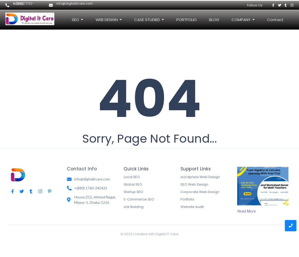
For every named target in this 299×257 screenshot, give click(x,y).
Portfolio (187, 199)
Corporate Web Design (200, 191)
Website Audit (192, 206)
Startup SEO (133, 191)
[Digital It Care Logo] (29, 19)
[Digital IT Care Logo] (18, 174)
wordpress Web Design (200, 177)
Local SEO (132, 177)
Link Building (133, 206)
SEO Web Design (194, 184)
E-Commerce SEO (139, 199)
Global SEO (133, 184)
